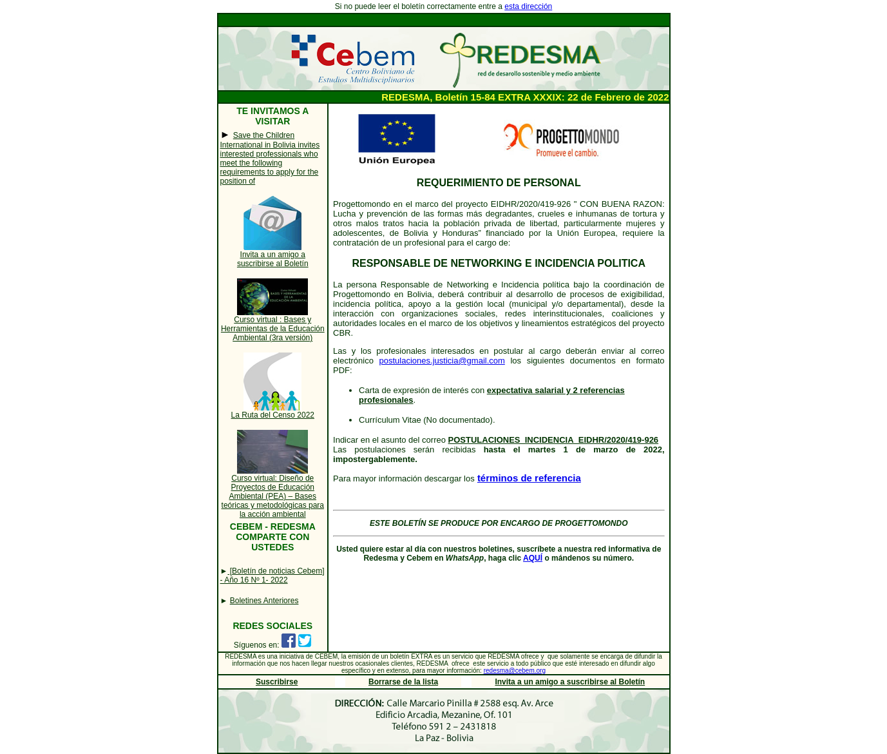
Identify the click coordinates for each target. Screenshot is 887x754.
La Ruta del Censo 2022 (272, 415)
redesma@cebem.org (515, 670)
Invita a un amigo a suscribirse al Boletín (273, 259)
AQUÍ (532, 558)
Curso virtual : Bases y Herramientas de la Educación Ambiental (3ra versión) (273, 328)
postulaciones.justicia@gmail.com (442, 360)
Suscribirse (277, 681)
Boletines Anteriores (264, 600)
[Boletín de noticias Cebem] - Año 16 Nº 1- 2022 (272, 575)
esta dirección (528, 6)
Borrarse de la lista (403, 681)
